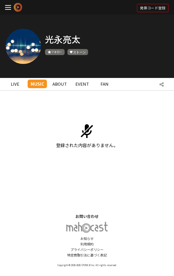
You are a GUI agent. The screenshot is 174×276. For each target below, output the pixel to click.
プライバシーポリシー (87, 249)
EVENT (82, 84)
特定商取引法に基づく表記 (87, 255)
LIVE (15, 84)
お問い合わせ (87, 216)
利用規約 (87, 244)
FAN (105, 84)
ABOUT (59, 84)
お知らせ (87, 238)
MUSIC (37, 84)
